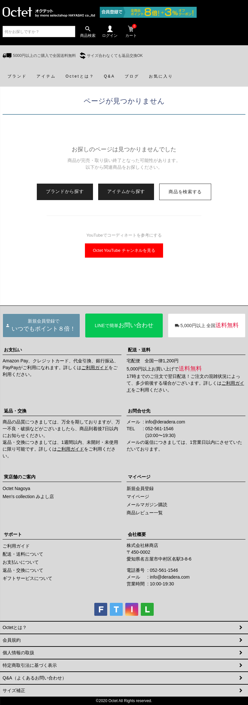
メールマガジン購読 (147, 504)
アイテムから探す (126, 191)
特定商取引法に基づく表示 (30, 665)
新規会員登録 (140, 488)
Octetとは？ (15, 627)
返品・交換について (23, 570)
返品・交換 (15, 410)
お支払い (13, 349)
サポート (13, 534)
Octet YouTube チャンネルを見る (124, 250)
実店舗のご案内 (20, 476)
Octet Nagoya (16, 488)
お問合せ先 (139, 410)
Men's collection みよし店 (28, 496)
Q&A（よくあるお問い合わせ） (35, 677)
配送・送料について (23, 554)
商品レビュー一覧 (145, 512)
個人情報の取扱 (18, 652)
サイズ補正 (14, 690)
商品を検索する (185, 191)
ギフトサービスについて (27, 578)
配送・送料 (139, 349)
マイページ (139, 476)
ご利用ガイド (94, 367)
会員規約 (12, 640)
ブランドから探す (65, 191)
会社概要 (137, 534)
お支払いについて (21, 562)
